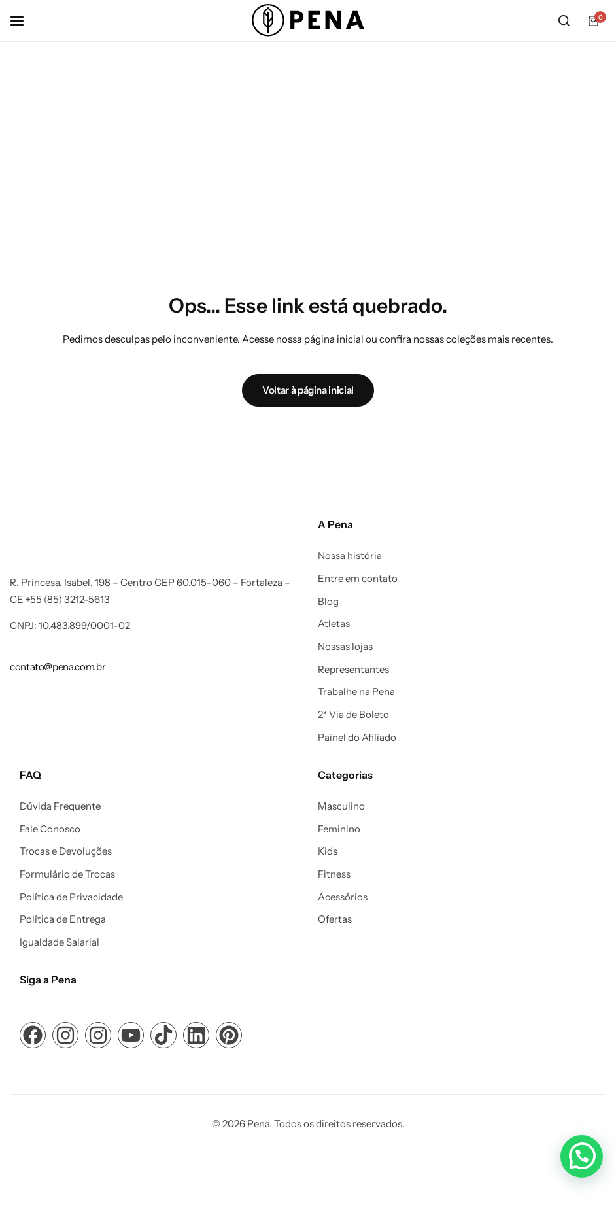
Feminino (339, 829)
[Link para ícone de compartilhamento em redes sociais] (33, 1035)
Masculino (341, 806)
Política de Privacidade (71, 897)
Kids (327, 851)
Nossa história (350, 556)
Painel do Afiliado (357, 737)
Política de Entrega (63, 919)
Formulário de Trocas (67, 874)
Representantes (353, 669)
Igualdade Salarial (59, 942)
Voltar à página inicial (308, 390)
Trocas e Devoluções (66, 851)
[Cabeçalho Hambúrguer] (23, 20)
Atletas (334, 624)
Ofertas (335, 919)
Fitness (334, 874)
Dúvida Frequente (60, 806)
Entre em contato (358, 579)
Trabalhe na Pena (356, 692)
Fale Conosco (50, 829)
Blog (328, 601)
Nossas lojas (345, 647)
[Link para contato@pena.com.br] (57, 667)
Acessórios (343, 897)
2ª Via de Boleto (353, 715)
